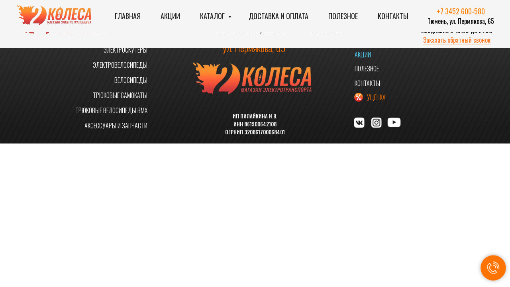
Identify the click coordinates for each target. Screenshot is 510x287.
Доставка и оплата (278, 16)
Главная (128, 16)
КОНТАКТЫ (367, 83)
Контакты (393, 16)
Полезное (343, 16)
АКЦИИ (363, 54)
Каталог (213, 16)
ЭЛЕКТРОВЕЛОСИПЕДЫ (120, 65)
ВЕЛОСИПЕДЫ (130, 80)
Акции (170, 16)
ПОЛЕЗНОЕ (367, 68)
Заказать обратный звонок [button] (456, 40)
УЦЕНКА (376, 97)
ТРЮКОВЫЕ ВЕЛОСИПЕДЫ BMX (111, 110)
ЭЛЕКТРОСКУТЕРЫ (125, 50)
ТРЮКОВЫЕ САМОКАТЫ (120, 95)
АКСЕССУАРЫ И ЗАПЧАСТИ (115, 125)
